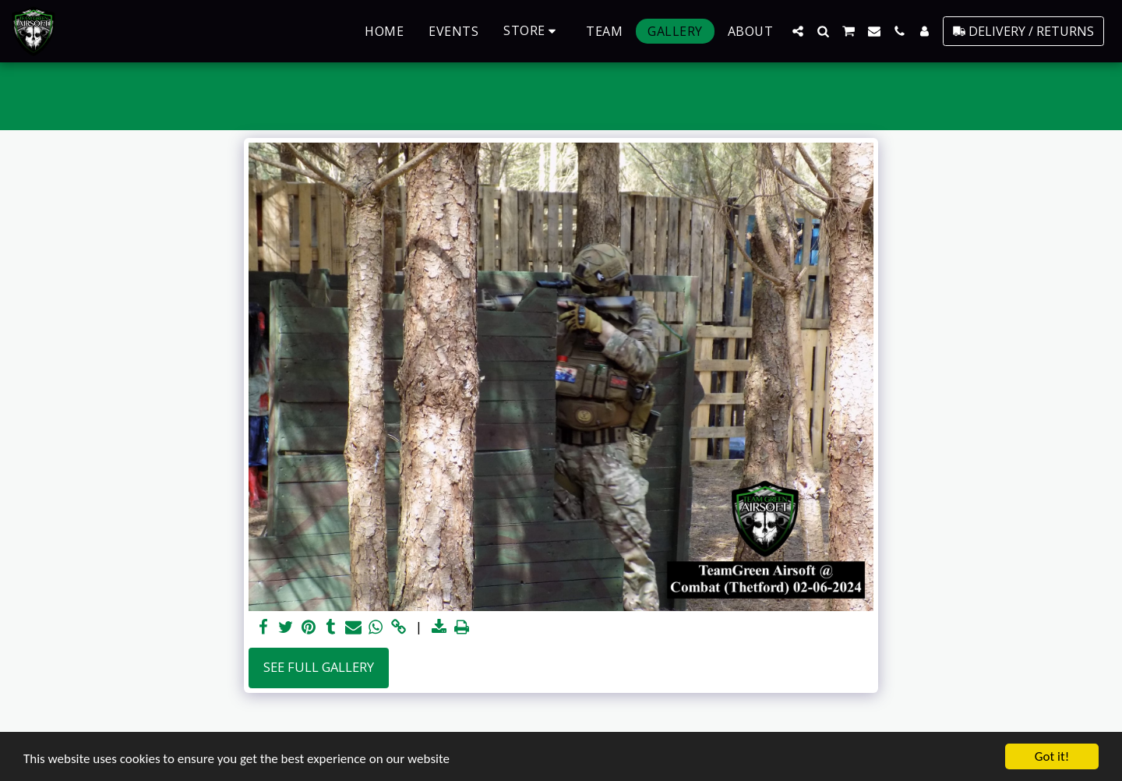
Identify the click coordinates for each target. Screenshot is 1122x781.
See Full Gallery (318, 667)
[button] (798, 31)
